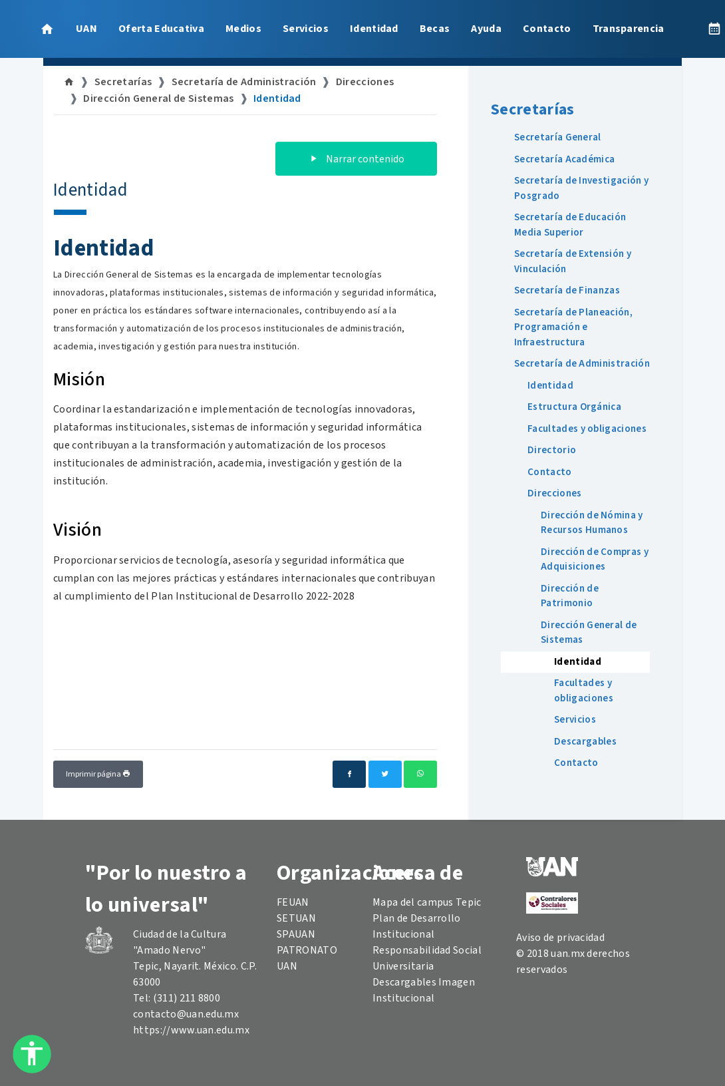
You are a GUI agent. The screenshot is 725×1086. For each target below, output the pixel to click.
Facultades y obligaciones (587, 429)
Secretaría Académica (564, 159)
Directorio (551, 450)
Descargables (585, 742)
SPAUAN (296, 934)
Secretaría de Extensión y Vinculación (572, 261)
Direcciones (365, 82)
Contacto (547, 28)
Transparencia (628, 28)
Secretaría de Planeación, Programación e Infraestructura (573, 327)
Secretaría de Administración (244, 82)
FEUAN (293, 902)
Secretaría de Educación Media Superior (570, 225)
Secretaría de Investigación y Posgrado (581, 188)
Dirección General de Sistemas (158, 98)
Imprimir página (98, 774)
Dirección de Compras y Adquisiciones (595, 559)
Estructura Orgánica (574, 407)
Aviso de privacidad (560, 937)
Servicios (306, 28)
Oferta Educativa (161, 28)
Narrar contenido (356, 159)
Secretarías (123, 82)
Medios (243, 28)
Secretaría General (557, 137)
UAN (86, 28)
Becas (435, 28)
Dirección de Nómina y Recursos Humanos (592, 523)
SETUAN (296, 918)
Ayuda (486, 28)
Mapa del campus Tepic (427, 902)
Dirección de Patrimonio (570, 596)
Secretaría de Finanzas (567, 290)
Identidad (374, 28)
